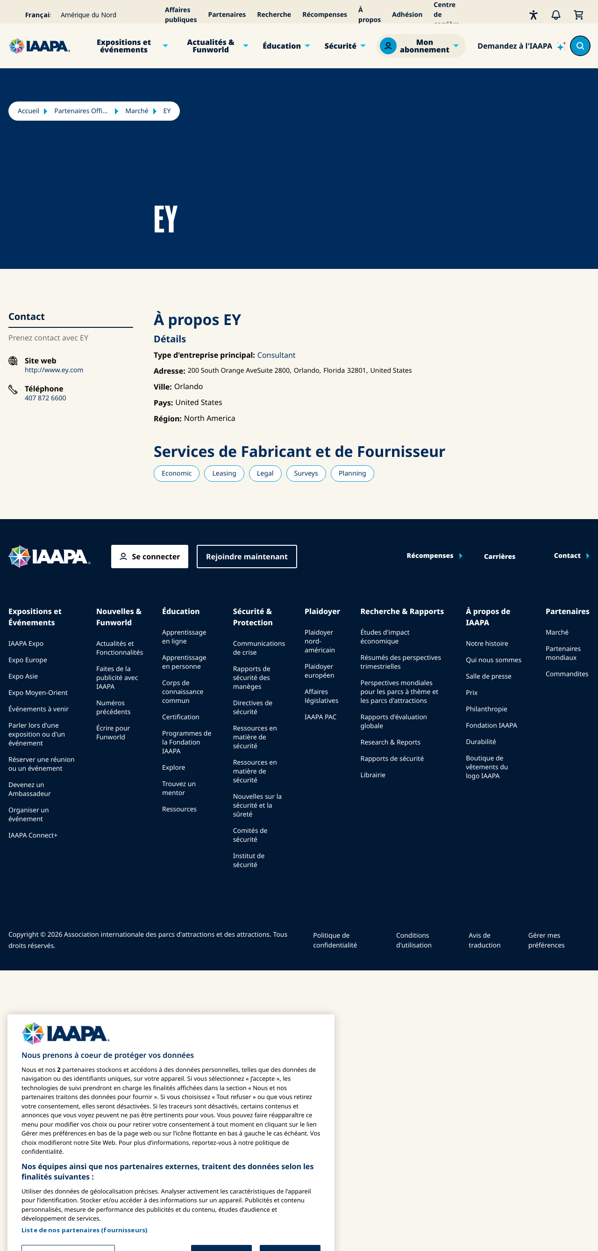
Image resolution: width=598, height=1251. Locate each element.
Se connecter (156, 556)
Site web (41, 360)
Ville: (163, 387)
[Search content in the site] (580, 45)
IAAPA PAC (320, 717)
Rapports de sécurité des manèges (252, 678)
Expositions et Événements (35, 617)
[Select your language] (31, 14)
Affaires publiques (181, 15)
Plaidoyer (322, 611)
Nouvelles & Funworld (119, 617)
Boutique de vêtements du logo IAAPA (487, 767)
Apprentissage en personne (184, 662)
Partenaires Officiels (82, 111)
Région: (168, 418)
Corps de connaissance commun (183, 692)
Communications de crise (259, 648)
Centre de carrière (446, 14)
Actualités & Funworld (211, 46)
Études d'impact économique (384, 637)
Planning (352, 473)
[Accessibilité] (533, 14)
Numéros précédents (113, 707)
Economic (177, 473)
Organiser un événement (28, 815)
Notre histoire (487, 643)
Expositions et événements (124, 46)
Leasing (224, 473)
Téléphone (44, 388)
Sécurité (340, 46)
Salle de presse (489, 676)
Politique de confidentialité (335, 940)
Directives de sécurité (252, 707)
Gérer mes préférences (546, 940)
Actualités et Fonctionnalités (119, 648)
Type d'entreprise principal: (204, 355)
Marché (136, 111)
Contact (567, 556)
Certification (180, 717)
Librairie (372, 775)
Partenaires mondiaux (563, 653)
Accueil (28, 111)
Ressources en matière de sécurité (255, 737)
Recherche (274, 14)
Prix (471, 692)
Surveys (306, 473)
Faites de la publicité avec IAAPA (117, 678)
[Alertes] (556, 14)
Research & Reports (390, 742)
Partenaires (227, 14)
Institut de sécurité (249, 860)
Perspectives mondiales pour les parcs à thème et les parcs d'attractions (399, 692)
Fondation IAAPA (491, 725)
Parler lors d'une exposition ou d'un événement (36, 734)
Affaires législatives (321, 696)
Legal (265, 473)
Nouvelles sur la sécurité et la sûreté (257, 805)
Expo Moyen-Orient (38, 692)
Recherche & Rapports (402, 611)
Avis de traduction (484, 940)
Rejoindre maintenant (247, 556)
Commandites (567, 674)
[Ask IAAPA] (521, 45)
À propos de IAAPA (488, 617)
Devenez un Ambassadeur (29, 789)
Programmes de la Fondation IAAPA (186, 742)
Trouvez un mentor (179, 788)
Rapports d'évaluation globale (393, 721)
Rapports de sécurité (392, 758)
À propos (369, 15)
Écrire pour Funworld (113, 733)
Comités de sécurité (250, 835)
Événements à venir (38, 709)
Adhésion (407, 14)
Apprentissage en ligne (184, 637)
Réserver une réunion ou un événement (41, 764)
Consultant (276, 355)
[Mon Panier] (578, 14)
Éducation (282, 46)
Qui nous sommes (493, 660)
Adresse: (169, 371)
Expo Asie (23, 676)
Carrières (499, 557)
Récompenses (324, 14)
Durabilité (481, 742)
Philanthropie (486, 709)
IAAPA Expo (25, 643)
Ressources (179, 809)
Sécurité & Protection (253, 617)
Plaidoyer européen (320, 671)
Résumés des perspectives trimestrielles (400, 662)
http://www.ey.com (54, 370)
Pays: (163, 403)
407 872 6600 (45, 398)
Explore (173, 767)
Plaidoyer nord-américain (320, 641)
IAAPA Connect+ (32, 835)
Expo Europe (27, 660)
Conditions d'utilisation (414, 940)
